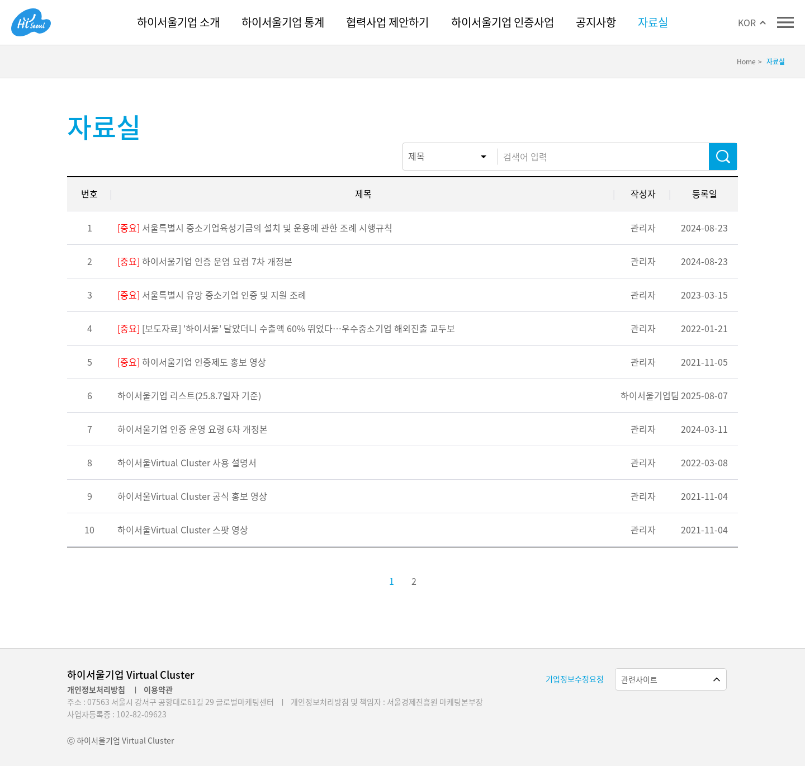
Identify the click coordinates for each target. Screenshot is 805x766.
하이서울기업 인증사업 (502, 22)
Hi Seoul (31, 22)
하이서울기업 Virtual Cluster (130, 674)
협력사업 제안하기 (387, 22)
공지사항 (596, 22)
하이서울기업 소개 (178, 22)
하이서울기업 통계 (283, 22)
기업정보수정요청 (575, 678)
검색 (723, 156)
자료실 (653, 22)
